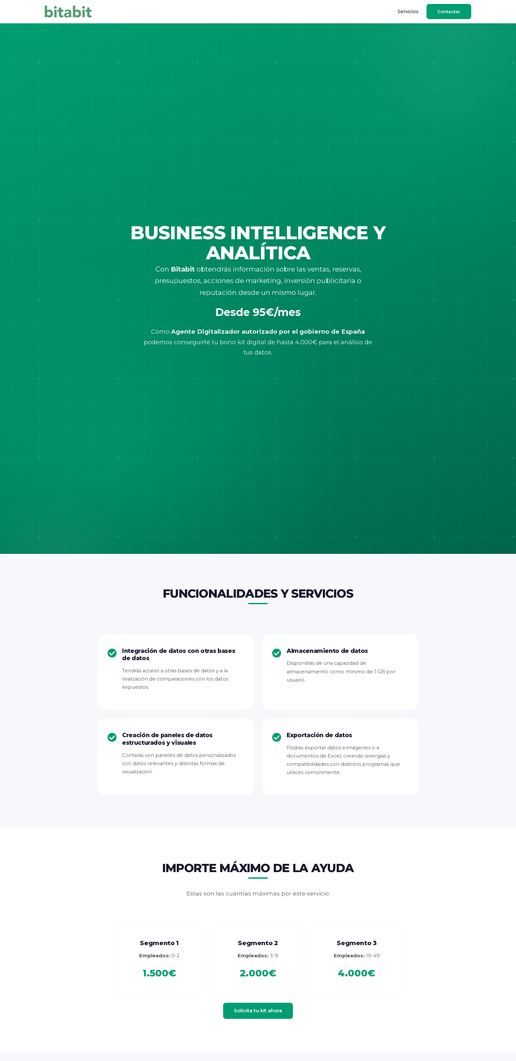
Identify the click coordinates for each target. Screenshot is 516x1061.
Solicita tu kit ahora (258, 1010)
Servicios (408, 11)
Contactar (448, 11)
